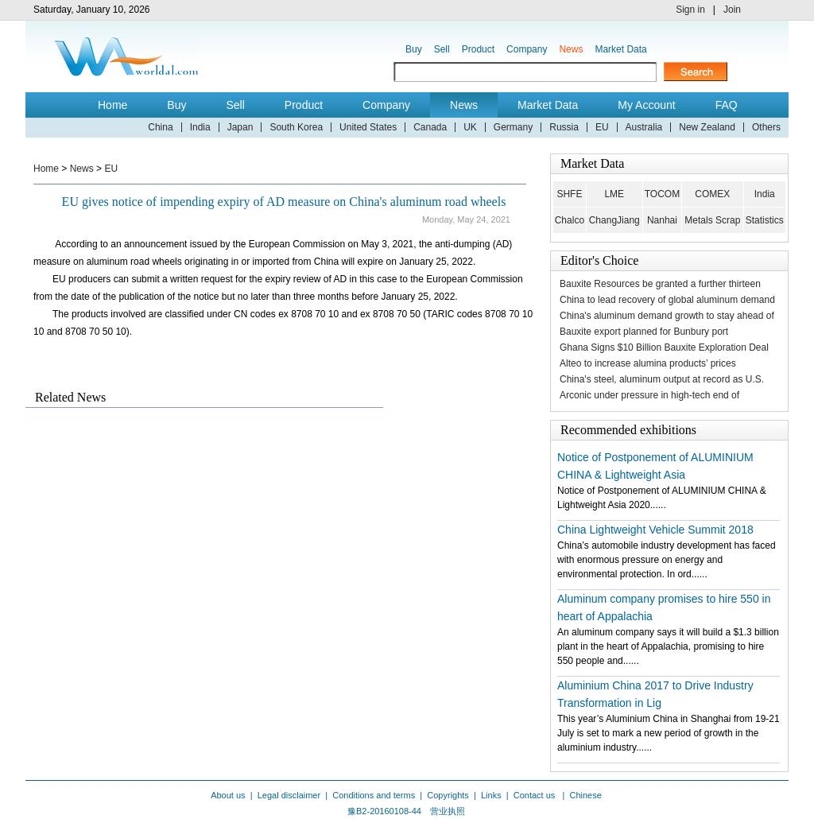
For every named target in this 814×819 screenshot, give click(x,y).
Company (526, 49)
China (160, 127)
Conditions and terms (373, 795)
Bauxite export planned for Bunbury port (644, 331)
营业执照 (447, 811)
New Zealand (707, 127)
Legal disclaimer (289, 795)
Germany (513, 127)
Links (491, 795)
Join (732, 9)
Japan (240, 127)
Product (478, 49)
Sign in (690, 9)
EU (602, 127)
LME (614, 194)
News (571, 49)
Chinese (585, 795)
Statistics (765, 220)
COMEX (712, 194)
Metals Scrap (712, 220)
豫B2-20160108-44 (384, 811)
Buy (413, 49)
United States (368, 127)
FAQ (726, 105)
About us (228, 795)
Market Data (620, 49)
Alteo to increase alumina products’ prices (648, 363)
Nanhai (662, 220)
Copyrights (448, 795)
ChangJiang (614, 220)
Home (112, 105)
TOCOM (662, 194)
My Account (646, 105)
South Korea (296, 127)
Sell (442, 49)
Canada (430, 127)
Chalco (569, 220)
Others (766, 127)
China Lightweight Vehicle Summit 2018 (655, 529)
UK (470, 127)
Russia (564, 127)
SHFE (569, 194)
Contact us (536, 795)
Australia (644, 127)
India (200, 127)
